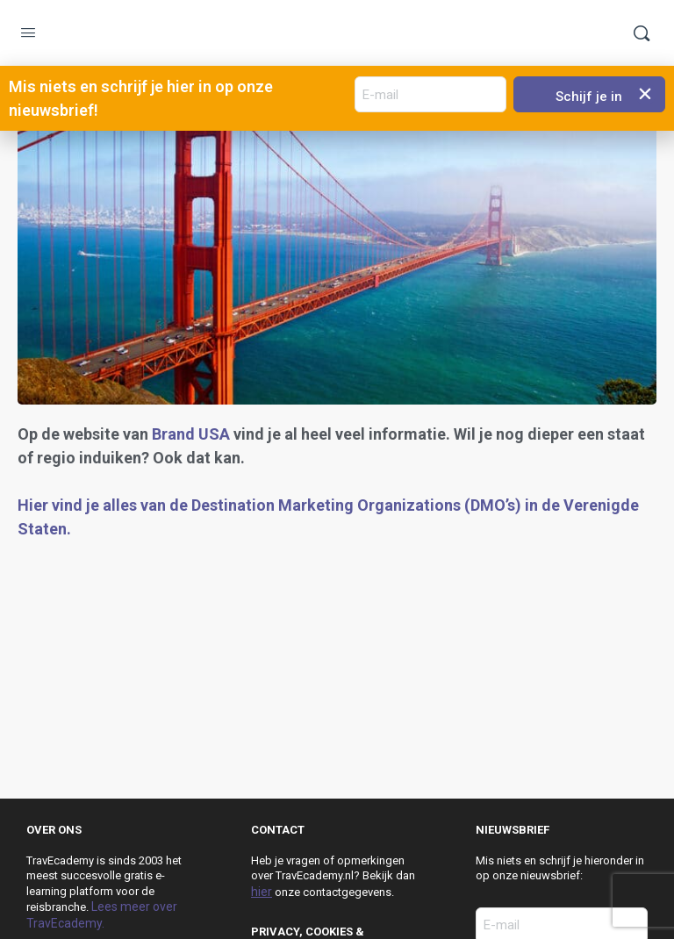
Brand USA (191, 434)
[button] (645, 93)
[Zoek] (641, 33)
